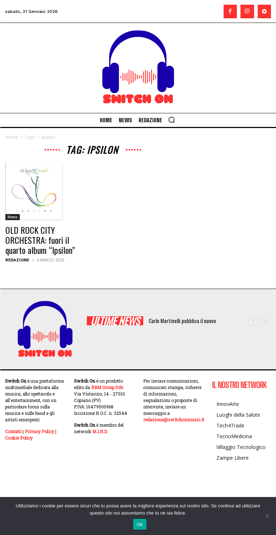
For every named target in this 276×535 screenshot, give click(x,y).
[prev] (252, 320)
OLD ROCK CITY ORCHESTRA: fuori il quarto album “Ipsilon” (40, 239)
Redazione (17, 259)
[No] (267, 516)
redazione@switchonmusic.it (173, 419)
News (13, 216)
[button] (171, 120)
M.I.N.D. (100, 431)
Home (11, 137)
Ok (140, 524)
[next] (264, 320)
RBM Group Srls (107, 387)
